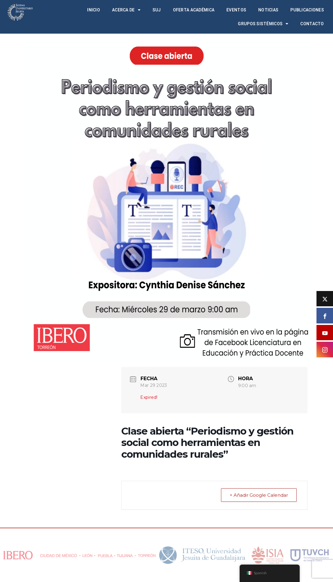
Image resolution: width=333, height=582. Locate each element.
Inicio (93, 10)
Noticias (268, 10)
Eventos (236, 10)
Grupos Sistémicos (263, 24)
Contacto (312, 23)
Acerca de (126, 10)
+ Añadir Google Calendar (259, 495)
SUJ (157, 10)
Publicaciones (307, 10)
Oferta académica (193, 10)
